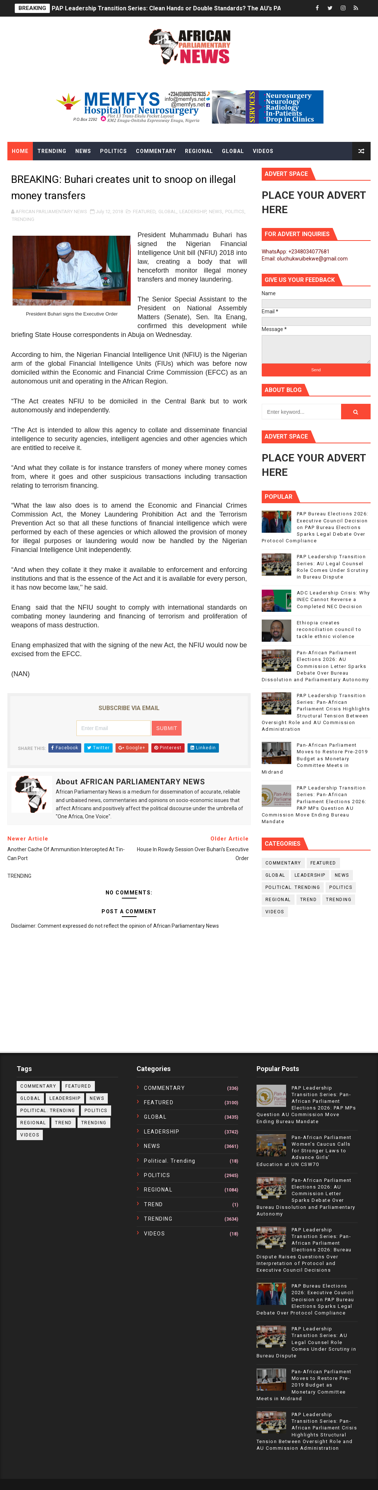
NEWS (215, 211)
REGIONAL (278, 899)
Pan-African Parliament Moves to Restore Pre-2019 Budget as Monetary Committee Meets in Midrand (315, 758)
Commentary (156, 151)
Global (233, 151)
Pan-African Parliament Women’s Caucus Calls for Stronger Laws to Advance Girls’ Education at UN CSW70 (304, 1151)
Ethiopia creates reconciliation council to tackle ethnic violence (329, 629)
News (83, 151)
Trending (51, 151)
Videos (263, 151)
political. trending (292, 887)
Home (20, 151)
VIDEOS (274, 911)
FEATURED (144, 211)
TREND (308, 899)
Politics (113, 151)
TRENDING (23, 219)
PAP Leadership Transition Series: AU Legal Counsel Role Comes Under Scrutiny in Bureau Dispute (307, 1342)
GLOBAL (167, 211)
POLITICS (234, 211)
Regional (199, 151)
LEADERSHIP (192, 211)
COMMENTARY (283, 863)
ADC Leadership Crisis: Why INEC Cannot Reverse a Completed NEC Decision (333, 599)
